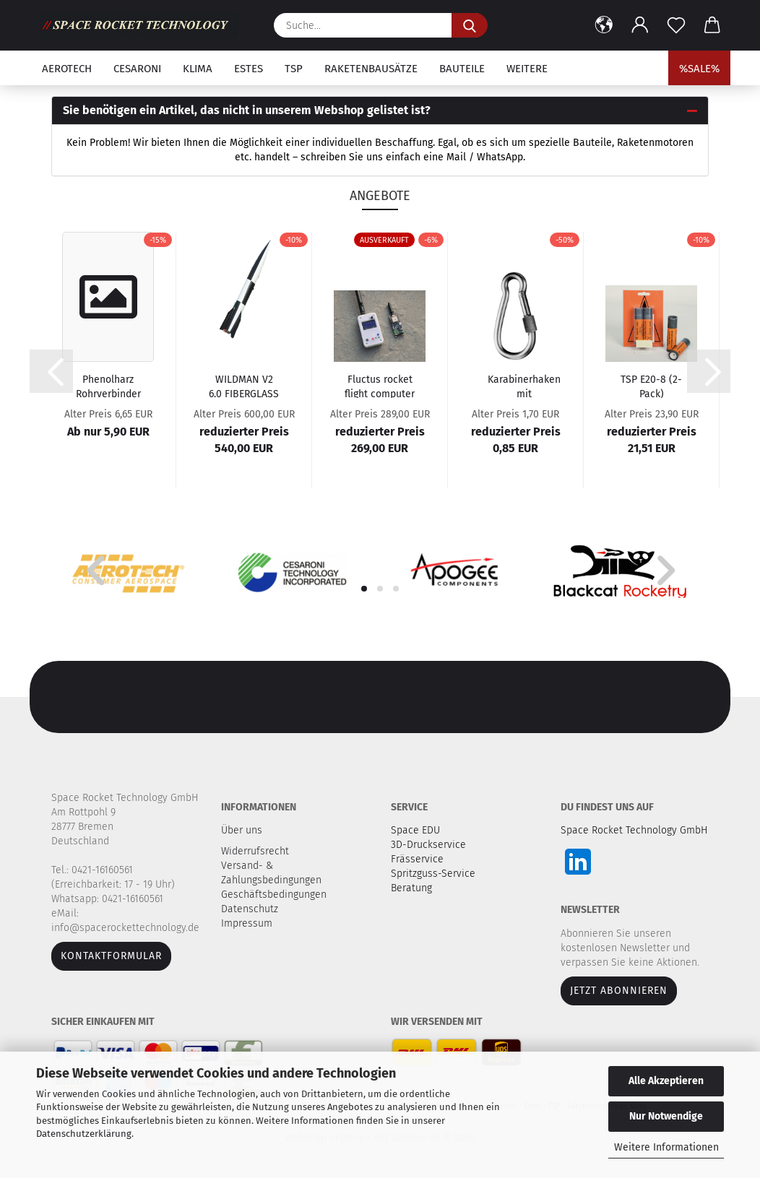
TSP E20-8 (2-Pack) (651, 385)
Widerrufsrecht (256, 851)
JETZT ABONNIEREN (619, 990)
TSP (294, 68)
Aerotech (67, 68)
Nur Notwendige (666, 1116)
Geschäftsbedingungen (275, 894)
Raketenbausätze (371, 68)
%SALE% (699, 68)
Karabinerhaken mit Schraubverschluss (523, 385)
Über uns (241, 830)
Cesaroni (137, 68)
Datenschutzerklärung (83, 1133)
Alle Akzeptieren (666, 1081)
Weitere (527, 68)
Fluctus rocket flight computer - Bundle (380, 385)
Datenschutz (251, 909)
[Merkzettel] (676, 25)
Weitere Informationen (666, 1147)
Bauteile (462, 68)
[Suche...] (470, 25)
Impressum (246, 923)
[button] (604, 25)
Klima (197, 68)
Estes (248, 68)
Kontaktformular (111, 956)
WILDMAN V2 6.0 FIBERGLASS (244, 385)
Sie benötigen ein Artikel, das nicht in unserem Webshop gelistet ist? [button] (247, 110)
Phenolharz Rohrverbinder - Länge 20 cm (108, 385)
